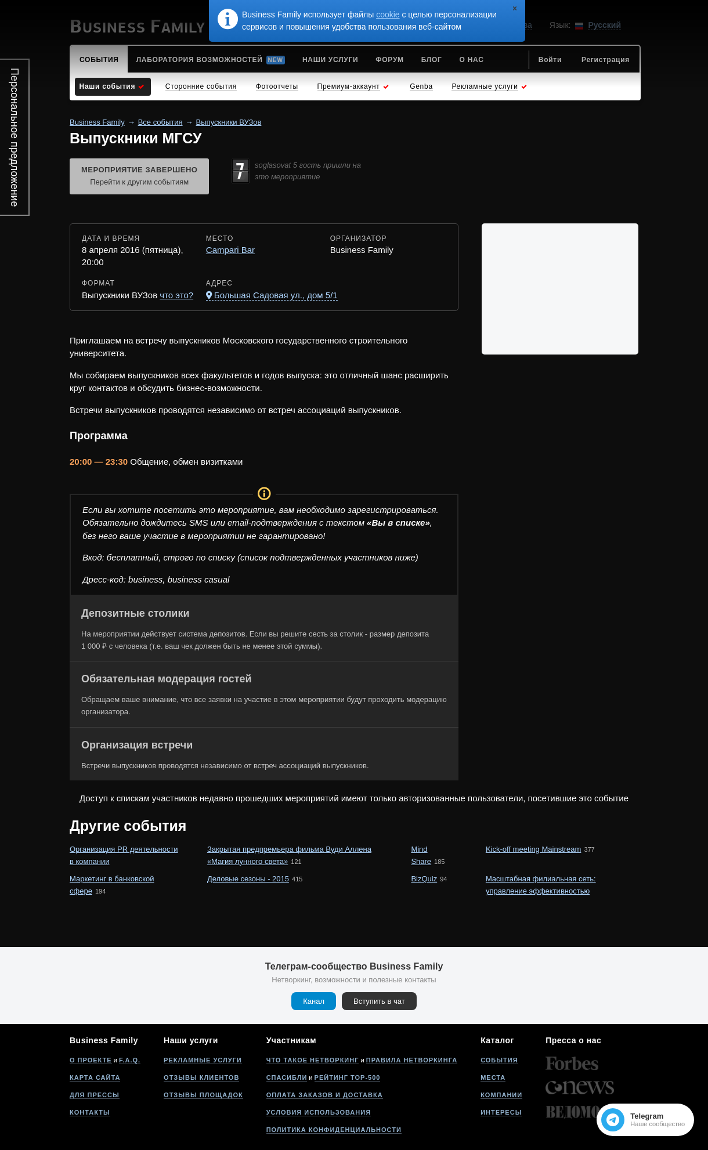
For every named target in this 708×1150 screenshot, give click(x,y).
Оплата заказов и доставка (324, 1094)
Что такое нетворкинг (312, 1060)
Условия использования (318, 1112)
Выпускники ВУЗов (229, 122)
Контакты (90, 1112)
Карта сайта (95, 1077)
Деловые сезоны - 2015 (248, 878)
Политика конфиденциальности (334, 1129)
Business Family (97, 122)
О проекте (91, 1060)
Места (493, 1077)
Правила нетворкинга (411, 1060)
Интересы (501, 1112)
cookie (387, 14)
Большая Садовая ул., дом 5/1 (276, 295)
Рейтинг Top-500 (348, 1077)
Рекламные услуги (203, 1060)
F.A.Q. (129, 1060)
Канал (313, 1001)
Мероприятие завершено (139, 177)
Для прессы (95, 1094)
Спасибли (287, 1077)
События (499, 1060)
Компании (501, 1094)
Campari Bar (230, 250)
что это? (176, 295)
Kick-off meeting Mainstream (533, 849)
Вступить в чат (379, 1001)
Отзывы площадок (203, 1094)
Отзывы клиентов (201, 1077)
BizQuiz (424, 878)
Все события (160, 122)
